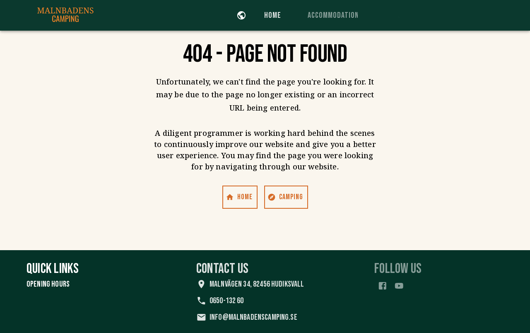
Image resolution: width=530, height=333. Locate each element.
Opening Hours (49, 284)
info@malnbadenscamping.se (259, 317)
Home (278, 15)
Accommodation (346, 15)
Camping (286, 197)
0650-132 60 (232, 301)
